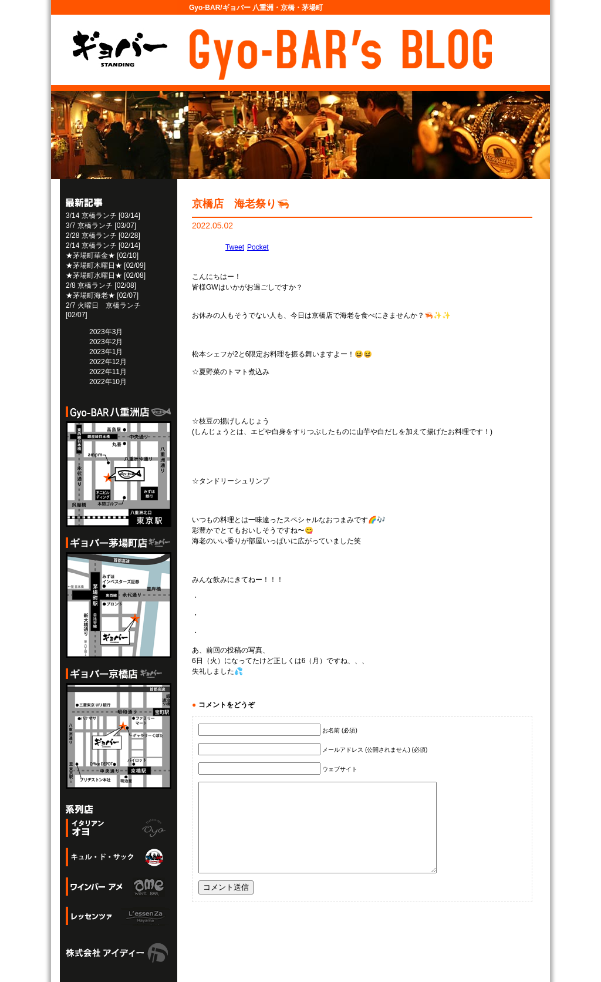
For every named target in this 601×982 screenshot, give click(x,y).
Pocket (258, 247)
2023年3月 (106, 332)
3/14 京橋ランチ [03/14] (103, 215)
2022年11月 (108, 372)
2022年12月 (108, 362)
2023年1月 (106, 352)
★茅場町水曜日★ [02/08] (106, 275)
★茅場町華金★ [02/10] (102, 255)
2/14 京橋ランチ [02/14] (103, 245)
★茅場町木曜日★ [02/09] (106, 265)
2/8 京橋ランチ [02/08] (101, 285)
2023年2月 (106, 342)
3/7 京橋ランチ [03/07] (101, 225)
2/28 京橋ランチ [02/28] (103, 235)
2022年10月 (108, 382)
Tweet (234, 247)
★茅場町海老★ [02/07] (102, 295)
